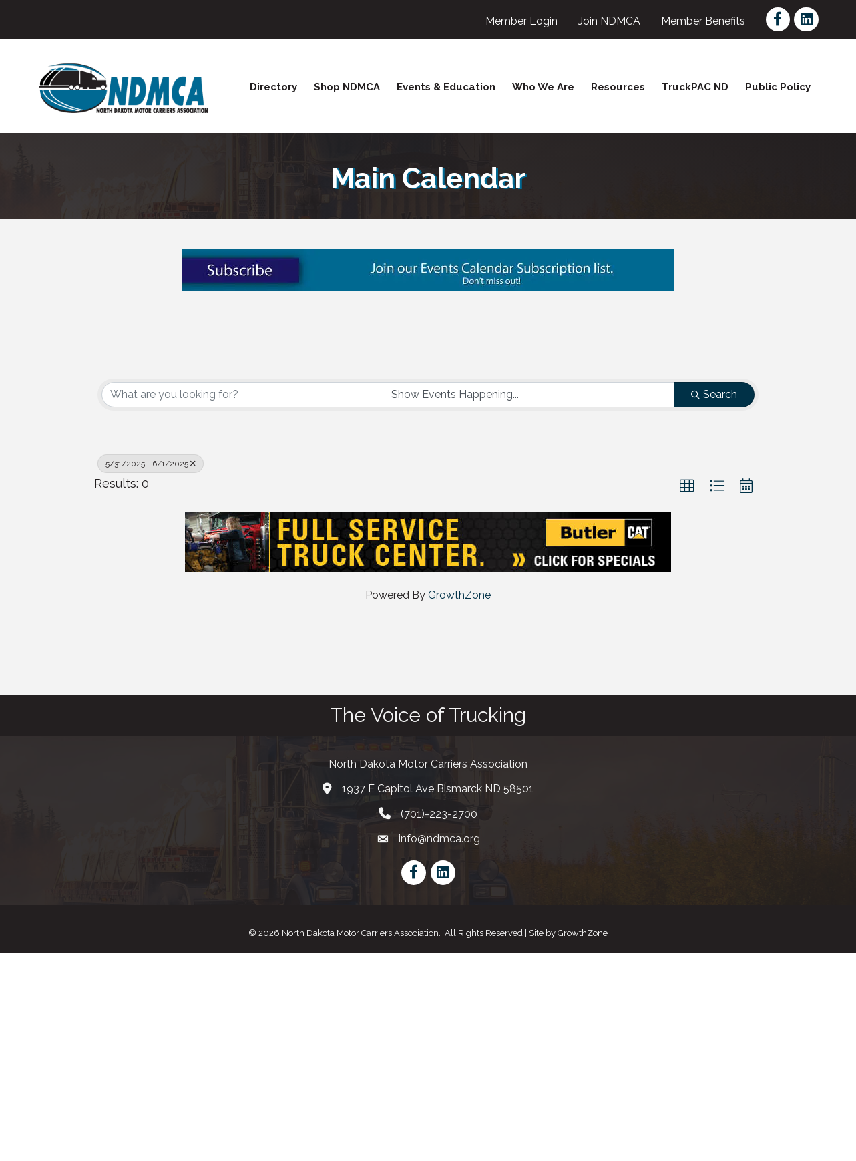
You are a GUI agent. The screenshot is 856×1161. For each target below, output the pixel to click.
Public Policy (778, 87)
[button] (687, 694)
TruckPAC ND (695, 87)
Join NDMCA (610, 21)
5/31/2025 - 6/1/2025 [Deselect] (150, 671)
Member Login (522, 21)
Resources (618, 87)
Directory (273, 87)
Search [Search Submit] (714, 602)
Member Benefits (704, 21)
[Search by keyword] (242, 602)
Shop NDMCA (347, 87)
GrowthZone (459, 803)
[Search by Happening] (529, 602)
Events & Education (446, 87)
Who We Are (543, 87)
